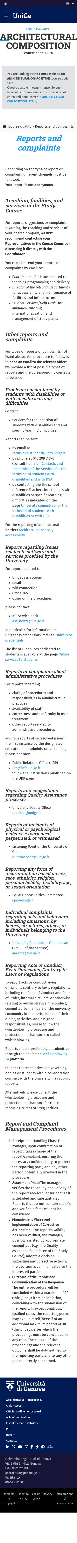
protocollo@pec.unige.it (22, 1473)
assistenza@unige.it (28, 621)
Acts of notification (18, 1417)
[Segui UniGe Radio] (50, 1447)
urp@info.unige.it (26, 768)
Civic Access (13, 1405)
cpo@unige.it (23, 900)
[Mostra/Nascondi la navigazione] (6, 15)
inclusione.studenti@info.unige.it (39, 453)
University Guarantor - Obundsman (40, 943)
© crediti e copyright (9, 1498)
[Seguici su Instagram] (26, 1447)
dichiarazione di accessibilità (65, 1498)
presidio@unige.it (26, 813)
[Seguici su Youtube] (20, 1447)
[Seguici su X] (13, 1447)
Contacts (11, 1440)
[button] (6, 2)
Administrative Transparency (24, 1400)
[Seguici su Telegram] (43, 1447)
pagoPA (10, 1434)
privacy (47, 1494)
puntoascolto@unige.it (30, 857)
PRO (8, 1429)
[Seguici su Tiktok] (37, 1447)
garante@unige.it (26, 953)
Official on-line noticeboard (23, 1411)
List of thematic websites (22, 1423)
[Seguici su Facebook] (32, 1447)
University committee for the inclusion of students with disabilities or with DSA (39, 510)
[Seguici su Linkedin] (7, 1447)
